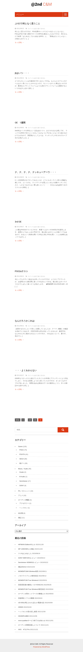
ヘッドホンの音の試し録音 (27, 611)
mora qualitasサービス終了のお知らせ (31, 620)
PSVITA (22, 454)
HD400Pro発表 (23, 616)
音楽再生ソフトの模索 (26, 598)
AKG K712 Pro (24, 629)
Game (20, 446)
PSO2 (21, 450)
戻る (17, 420)
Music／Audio (23, 469)
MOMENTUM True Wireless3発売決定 (31, 589)
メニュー (20, 14)
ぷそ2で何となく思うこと (27, 23)
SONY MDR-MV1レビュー (27, 558)
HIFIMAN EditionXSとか (26, 544)
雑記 (19, 518)
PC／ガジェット (24, 491)
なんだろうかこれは (25, 321)
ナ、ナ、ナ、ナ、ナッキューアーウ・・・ (35, 172)
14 (30, 420)
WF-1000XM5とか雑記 (26, 549)
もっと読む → (19, 42)
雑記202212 (22, 567)
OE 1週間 (20, 122)
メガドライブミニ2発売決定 (28, 576)
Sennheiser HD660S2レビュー (29, 562)
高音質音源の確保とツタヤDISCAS (30, 585)
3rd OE (19, 221)
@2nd (41, 4)
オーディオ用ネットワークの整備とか (31, 594)
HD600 (20, 607)
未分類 (20, 513)
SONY (21, 485)
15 (35, 420)
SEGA (21, 459)
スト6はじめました (25, 553)
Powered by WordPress (41, 647)
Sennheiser (23, 481)
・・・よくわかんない (26, 370)
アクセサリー (24, 503)
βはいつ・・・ (22, 73)
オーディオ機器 (23, 500)
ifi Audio (22, 476)
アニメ (20, 495)
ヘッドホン (23, 508)
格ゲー (21, 463)
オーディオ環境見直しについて (29, 625)
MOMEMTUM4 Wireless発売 (28, 571)
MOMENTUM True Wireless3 (28, 580)
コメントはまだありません (36, 28)
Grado (21, 472)
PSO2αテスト (21, 271)
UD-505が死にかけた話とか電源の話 (31, 603)
